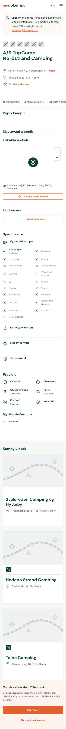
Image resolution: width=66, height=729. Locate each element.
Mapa (50, 70)
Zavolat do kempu (18, 84)
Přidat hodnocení (33, 219)
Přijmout (33, 710)
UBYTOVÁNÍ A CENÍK (34, 102)
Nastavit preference (33, 720)
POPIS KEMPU (13, 102)
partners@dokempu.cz (24, 30)
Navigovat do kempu (33, 196)
